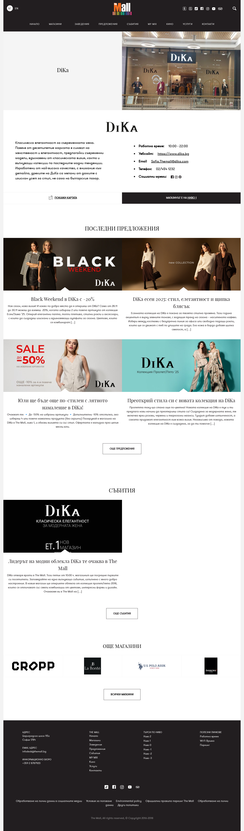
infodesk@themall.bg (34, 751)
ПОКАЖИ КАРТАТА (63, 197)
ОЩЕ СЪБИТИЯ (122, 613)
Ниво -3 (148, 758)
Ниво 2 (147, 736)
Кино (169, 24)
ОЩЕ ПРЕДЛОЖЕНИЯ (122, 448)
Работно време (209, 736)
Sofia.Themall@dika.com (169, 161)
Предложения (108, 24)
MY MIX (152, 24)
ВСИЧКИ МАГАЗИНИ (122, 694)
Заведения (82, 24)
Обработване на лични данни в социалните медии (49, 801)
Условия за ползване (99, 801)
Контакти (208, 24)
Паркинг (205, 745)
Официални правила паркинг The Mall (170, 801)
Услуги (187, 24)
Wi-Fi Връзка (207, 740)
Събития (132, 24)
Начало (34, 24)
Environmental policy (128, 801)
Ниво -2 (148, 753)
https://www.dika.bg (173, 153)
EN (16, 8)
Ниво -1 (147, 749)
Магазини (55, 24)
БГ (9, 8)
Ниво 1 (147, 740)
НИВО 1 (192, 198)
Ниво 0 (147, 745)
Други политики (128, 805)
